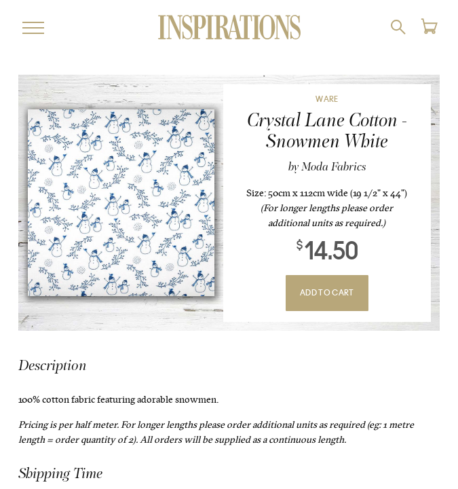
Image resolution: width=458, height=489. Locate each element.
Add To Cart (327, 293)
